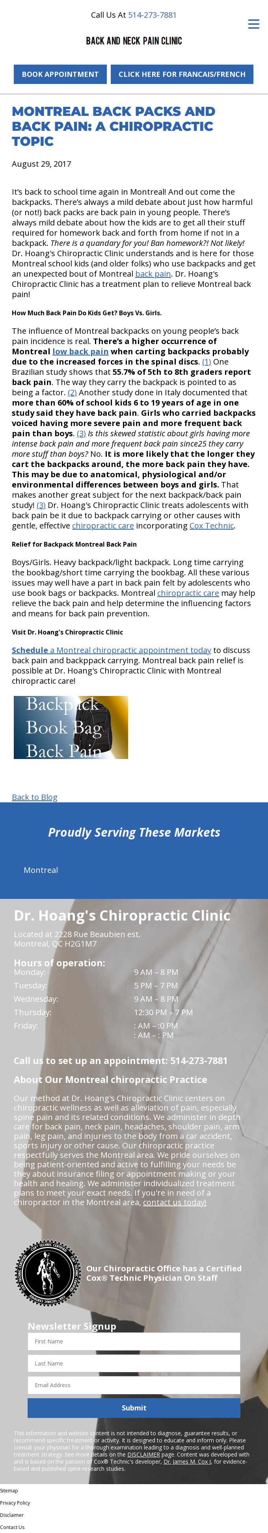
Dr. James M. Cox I (187, 1461)
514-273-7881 (152, 14)
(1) (206, 361)
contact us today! (175, 1202)
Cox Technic (212, 525)
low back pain (80, 351)
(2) (72, 392)
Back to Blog (35, 797)
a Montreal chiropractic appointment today (111, 650)
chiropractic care (103, 525)
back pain (153, 273)
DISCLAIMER (143, 1454)
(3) (81, 433)
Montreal (41, 870)
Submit (134, 1407)
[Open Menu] (254, 24)
